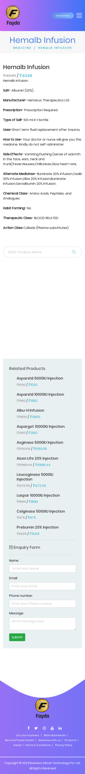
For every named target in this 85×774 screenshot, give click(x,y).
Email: (13, 578)
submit (17, 637)
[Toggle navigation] (78, 15)
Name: (14, 560)
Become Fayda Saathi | (20, 740)
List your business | (28, 735)
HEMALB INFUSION (55, 48)
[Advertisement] (42, 311)
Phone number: (21, 595)
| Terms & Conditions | (38, 745)
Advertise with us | (50, 740)
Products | (71, 740)
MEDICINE (22, 48)
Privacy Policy (63, 745)
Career (17, 745)
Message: (16, 613)
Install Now (63, 15)
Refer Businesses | (56, 735)
